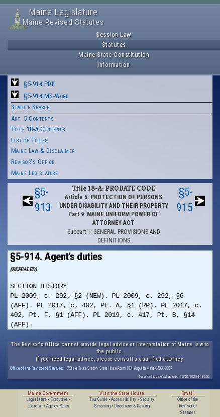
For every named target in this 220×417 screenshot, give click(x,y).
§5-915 (184, 200)
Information (113, 64)
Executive (58, 399)
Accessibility (123, 399)
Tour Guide (98, 399)
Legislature (36, 399)
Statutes (114, 44)
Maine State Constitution (113, 54)
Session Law (114, 34)
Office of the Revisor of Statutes (37, 368)
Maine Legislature (34, 173)
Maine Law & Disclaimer (43, 150)
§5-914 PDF (39, 84)
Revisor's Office (33, 161)
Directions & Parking (132, 405)
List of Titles (29, 140)
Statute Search (30, 107)
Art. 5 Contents (32, 118)
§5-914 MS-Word (46, 96)
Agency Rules (57, 405)
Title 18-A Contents (38, 129)
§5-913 (43, 200)
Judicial (35, 405)
